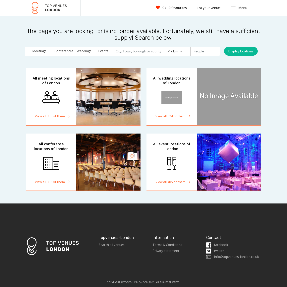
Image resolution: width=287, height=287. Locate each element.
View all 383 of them (52, 116)
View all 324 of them (173, 116)
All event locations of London (171, 146)
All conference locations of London (51, 146)
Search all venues (112, 245)
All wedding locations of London (171, 80)
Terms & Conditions (167, 245)
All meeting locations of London (51, 80)
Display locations (241, 51)
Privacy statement (165, 251)
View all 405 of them (173, 182)
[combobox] (175, 51)
